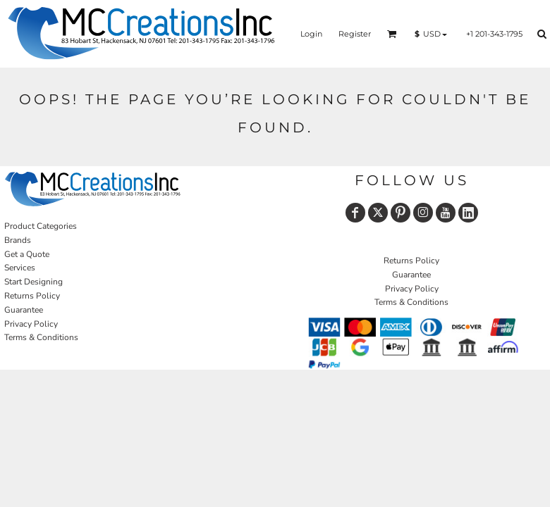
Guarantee (23, 309)
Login (311, 34)
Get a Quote (26, 254)
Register (354, 34)
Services (19, 267)
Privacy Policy (31, 324)
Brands (17, 240)
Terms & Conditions (41, 337)
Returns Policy (32, 295)
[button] (392, 34)
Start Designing (33, 281)
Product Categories (40, 226)
